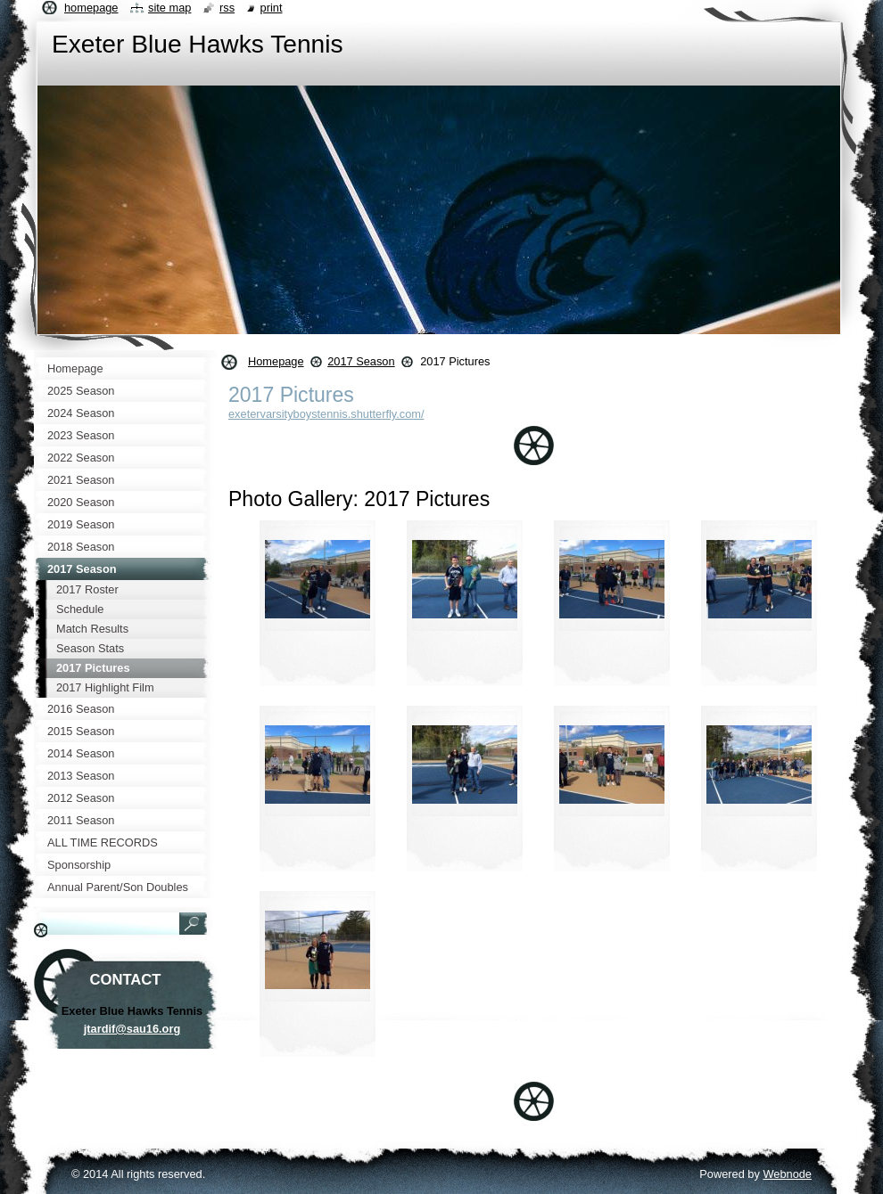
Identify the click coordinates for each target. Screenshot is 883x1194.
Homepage (276, 361)
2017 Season (360, 361)
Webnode (787, 1174)
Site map (169, 7)
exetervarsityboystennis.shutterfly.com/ (326, 414)
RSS (227, 7)
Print (271, 7)
